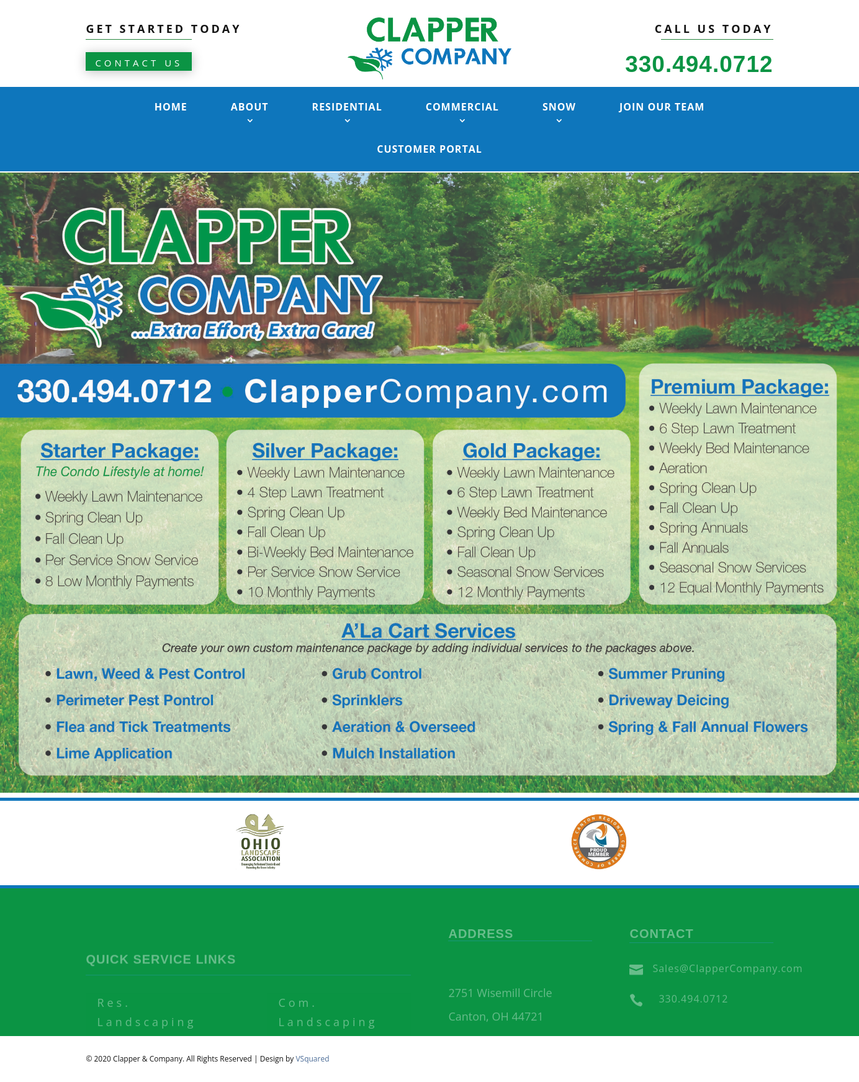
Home (171, 107)
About (250, 107)
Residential (347, 107)
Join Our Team (661, 107)
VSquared (312, 1058)
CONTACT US (138, 62)
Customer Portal (429, 149)
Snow (559, 107)
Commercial (462, 107)
